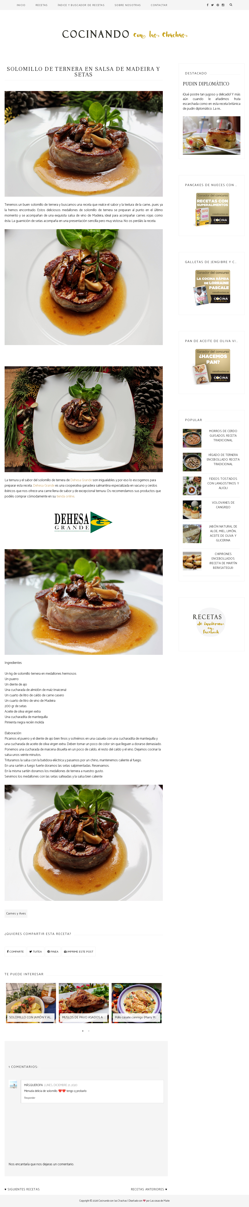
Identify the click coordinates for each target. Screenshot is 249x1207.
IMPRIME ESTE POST (78, 951)
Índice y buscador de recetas (81, 5)
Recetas (42, 5)
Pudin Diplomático (206, 84)
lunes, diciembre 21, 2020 (60, 1085)
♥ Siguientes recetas (22, 1189)
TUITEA (35, 951)
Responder (29, 1098)
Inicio (21, 5)
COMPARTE (15, 951)
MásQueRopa (33, 1085)
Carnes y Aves (16, 913)
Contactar (159, 5)
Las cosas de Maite (160, 1201)
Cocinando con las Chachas (113, 1201)
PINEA (52, 951)
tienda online (65, 496)
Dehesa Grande (81, 480)
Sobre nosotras (128, 5)
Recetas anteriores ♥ (149, 1189)
